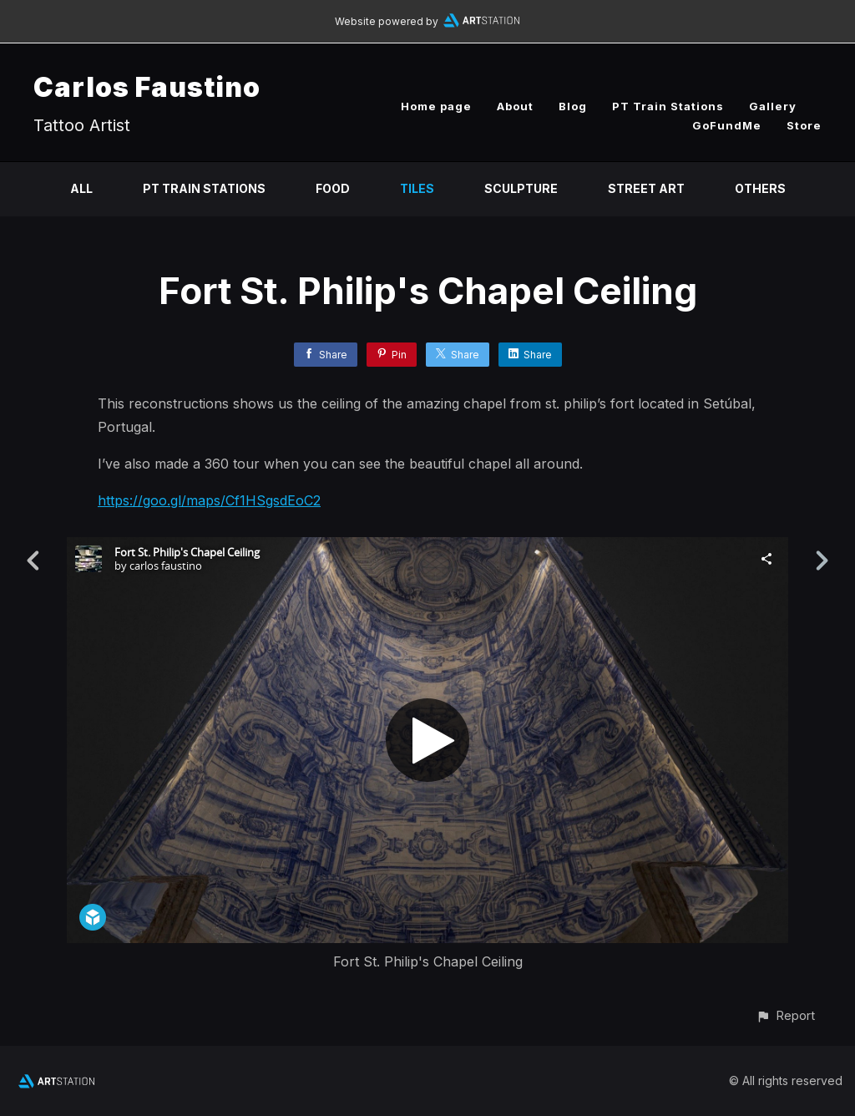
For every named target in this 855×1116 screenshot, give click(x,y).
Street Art (646, 188)
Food (333, 188)
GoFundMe (726, 125)
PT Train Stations (668, 106)
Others (760, 188)
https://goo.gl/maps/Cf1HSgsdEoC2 (209, 500)
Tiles (417, 188)
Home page (436, 106)
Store (804, 125)
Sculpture (521, 188)
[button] (785, 1015)
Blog (573, 106)
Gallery (773, 106)
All (81, 188)
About (515, 106)
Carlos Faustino (147, 87)
